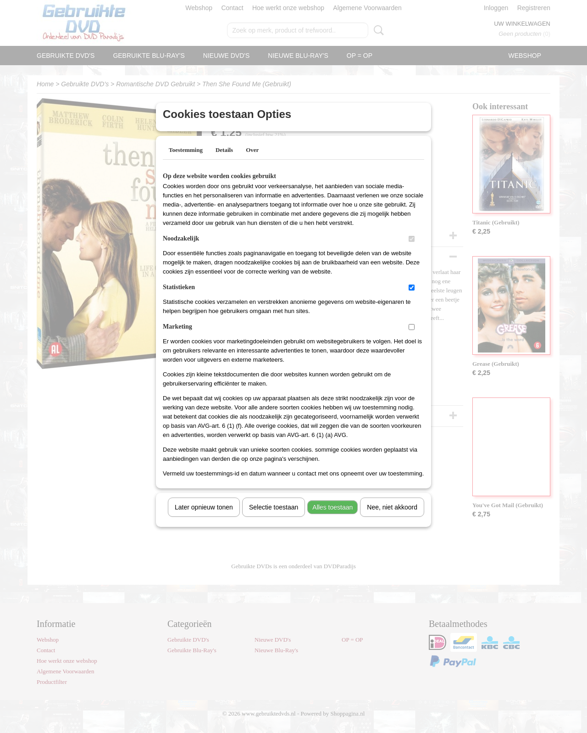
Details (224, 161)
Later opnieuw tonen (204, 519)
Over (252, 161)
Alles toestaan (332, 519)
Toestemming (186, 161)
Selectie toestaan (273, 519)
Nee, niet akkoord (392, 519)
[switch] (412, 251)
